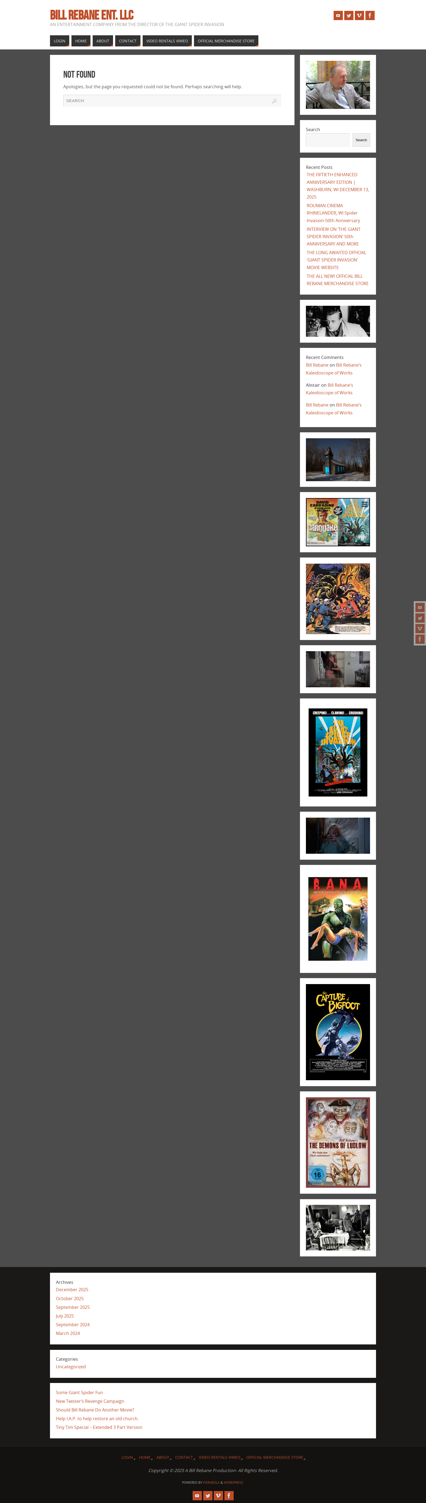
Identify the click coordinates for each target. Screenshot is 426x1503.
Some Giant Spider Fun (79, 1392)
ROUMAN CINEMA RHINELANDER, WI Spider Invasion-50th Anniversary (333, 213)
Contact (184, 1457)
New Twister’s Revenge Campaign (90, 1401)
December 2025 (72, 1290)
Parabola (211, 1482)
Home (145, 1457)
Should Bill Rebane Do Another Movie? (95, 1410)
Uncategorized (71, 1367)
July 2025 (65, 1316)
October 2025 (70, 1299)
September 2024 (73, 1325)
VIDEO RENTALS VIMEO (219, 1457)
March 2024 (68, 1333)
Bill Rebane (317, 365)
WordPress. (234, 1482)
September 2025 (73, 1307)
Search (313, 130)
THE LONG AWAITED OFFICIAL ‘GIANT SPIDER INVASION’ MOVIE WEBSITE (336, 260)
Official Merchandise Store (274, 1457)
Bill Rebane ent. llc (91, 15)
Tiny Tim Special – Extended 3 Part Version (99, 1427)
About (162, 1457)
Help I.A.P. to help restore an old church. (97, 1419)
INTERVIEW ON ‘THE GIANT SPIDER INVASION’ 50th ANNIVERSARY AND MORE (334, 236)
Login (127, 1457)
